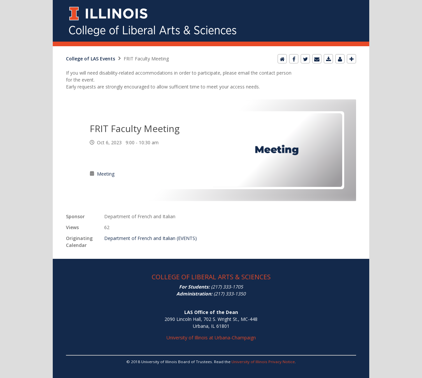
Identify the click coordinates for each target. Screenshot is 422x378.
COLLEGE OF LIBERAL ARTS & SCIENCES (211, 276)
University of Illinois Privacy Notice (263, 361)
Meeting (105, 174)
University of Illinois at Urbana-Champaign (211, 337)
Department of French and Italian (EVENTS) (150, 238)
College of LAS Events (90, 58)
